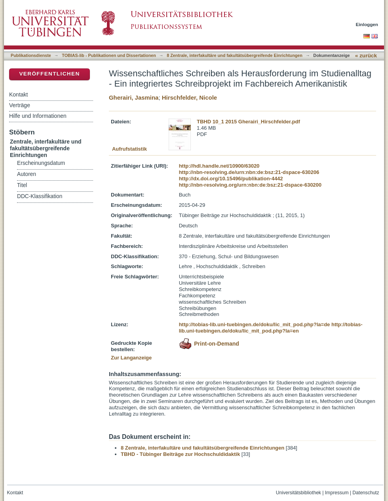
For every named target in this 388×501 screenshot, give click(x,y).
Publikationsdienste (31, 55)
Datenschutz (365, 492)
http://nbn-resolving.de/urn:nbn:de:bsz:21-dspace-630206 (249, 172)
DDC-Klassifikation (39, 196)
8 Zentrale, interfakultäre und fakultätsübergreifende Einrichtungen (234, 55)
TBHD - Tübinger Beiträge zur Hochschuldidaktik (180, 454)
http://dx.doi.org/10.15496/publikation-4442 (231, 178)
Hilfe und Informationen (38, 116)
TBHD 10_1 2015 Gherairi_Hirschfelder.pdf (248, 122)
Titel (22, 185)
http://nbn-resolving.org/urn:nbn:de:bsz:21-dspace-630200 (250, 185)
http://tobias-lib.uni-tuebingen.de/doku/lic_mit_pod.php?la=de (254, 324)
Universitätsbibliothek (298, 492)
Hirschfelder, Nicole (189, 97)
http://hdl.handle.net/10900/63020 (219, 166)
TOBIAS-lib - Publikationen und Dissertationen (109, 55)
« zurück (366, 56)
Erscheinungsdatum (41, 163)
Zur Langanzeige (131, 358)
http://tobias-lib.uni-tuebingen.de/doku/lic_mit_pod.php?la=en (271, 327)
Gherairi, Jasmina (133, 97)
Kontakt (18, 94)
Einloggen (367, 24)
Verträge (19, 105)
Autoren (26, 174)
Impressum (337, 492)
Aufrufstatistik (129, 149)
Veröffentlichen (49, 74)
